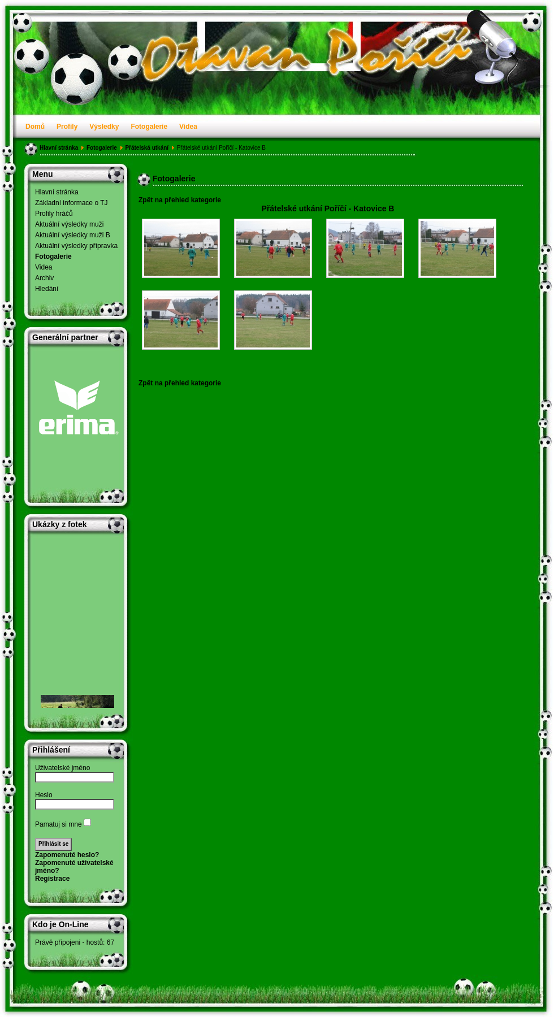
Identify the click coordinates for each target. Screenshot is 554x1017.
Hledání (46, 289)
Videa (188, 127)
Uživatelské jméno (62, 768)
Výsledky (104, 127)
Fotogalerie (149, 127)
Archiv (44, 278)
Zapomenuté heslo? (67, 855)
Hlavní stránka (59, 148)
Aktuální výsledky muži (69, 224)
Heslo (44, 795)
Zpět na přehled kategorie (179, 200)
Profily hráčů (54, 214)
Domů (35, 127)
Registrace (52, 879)
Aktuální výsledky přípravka (76, 246)
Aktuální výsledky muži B (72, 235)
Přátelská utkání (146, 148)
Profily (67, 127)
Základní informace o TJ (71, 203)
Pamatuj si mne (58, 824)
